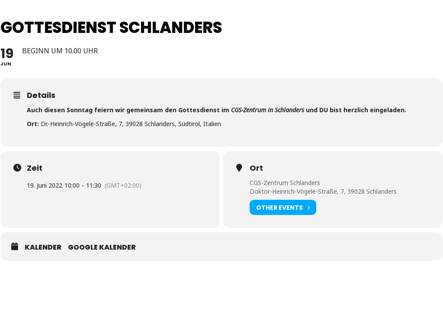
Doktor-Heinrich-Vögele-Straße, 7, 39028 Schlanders (323, 191)
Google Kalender (102, 247)
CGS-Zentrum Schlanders (285, 183)
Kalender (43, 247)
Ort (256, 168)
